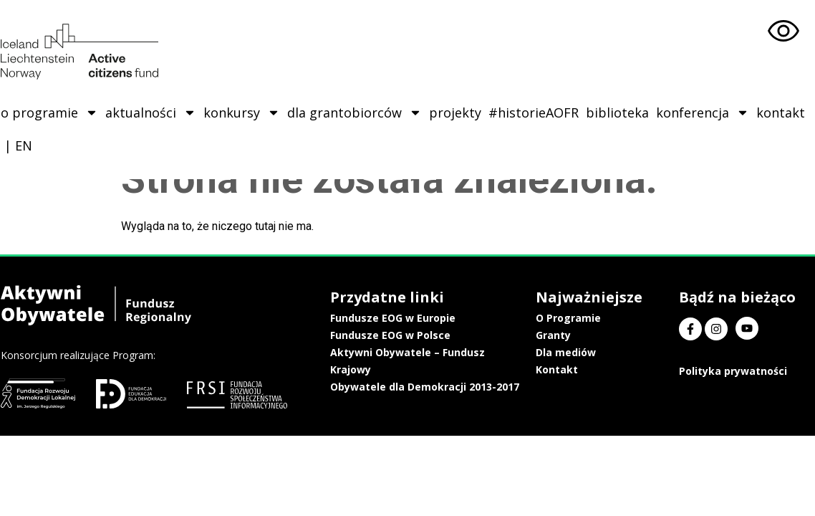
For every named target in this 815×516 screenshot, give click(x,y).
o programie (48, 112)
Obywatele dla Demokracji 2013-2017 (438, 386)
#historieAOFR (533, 112)
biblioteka (616, 112)
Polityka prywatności (734, 371)
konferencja (701, 112)
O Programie (579, 318)
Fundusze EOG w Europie (406, 318)
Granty (564, 335)
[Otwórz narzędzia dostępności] (783, 31)
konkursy (241, 112)
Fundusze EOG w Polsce (404, 335)
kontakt (780, 112)
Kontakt (568, 369)
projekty (454, 112)
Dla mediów (577, 352)
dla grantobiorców (353, 112)
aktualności (150, 112)
